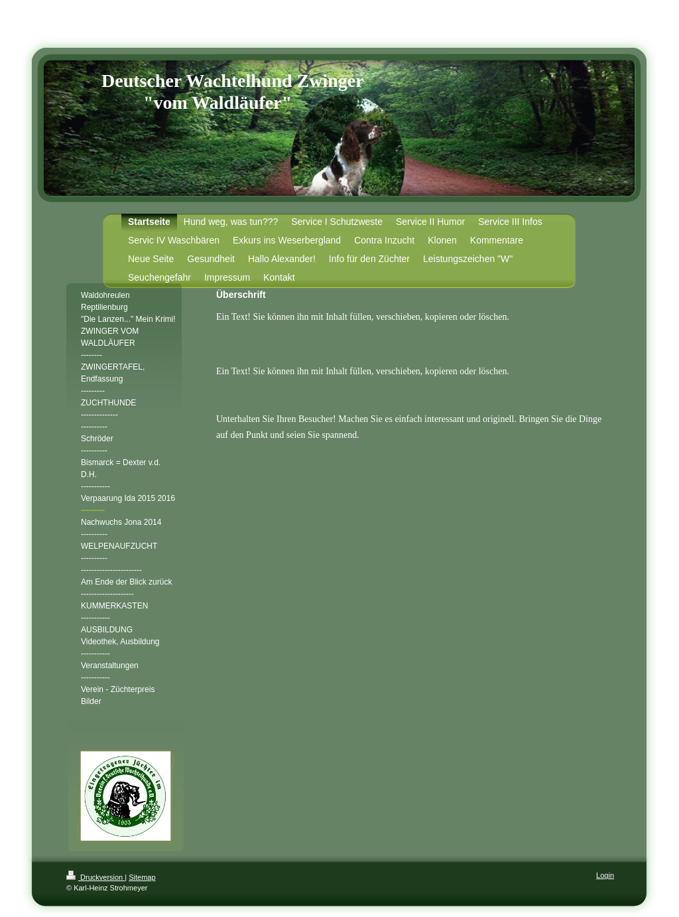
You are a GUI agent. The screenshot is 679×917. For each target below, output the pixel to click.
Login (605, 875)
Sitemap (142, 877)
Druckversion (95, 877)
